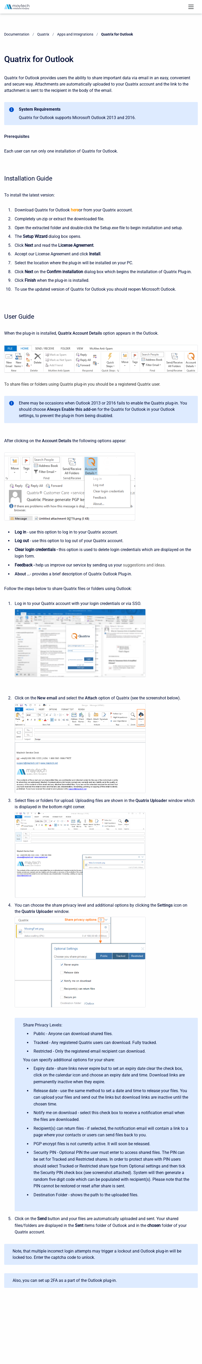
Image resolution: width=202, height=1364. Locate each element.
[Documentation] (16, 6)
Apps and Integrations (75, 34)
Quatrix (43, 34)
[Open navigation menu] (191, 7)
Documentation (16, 34)
